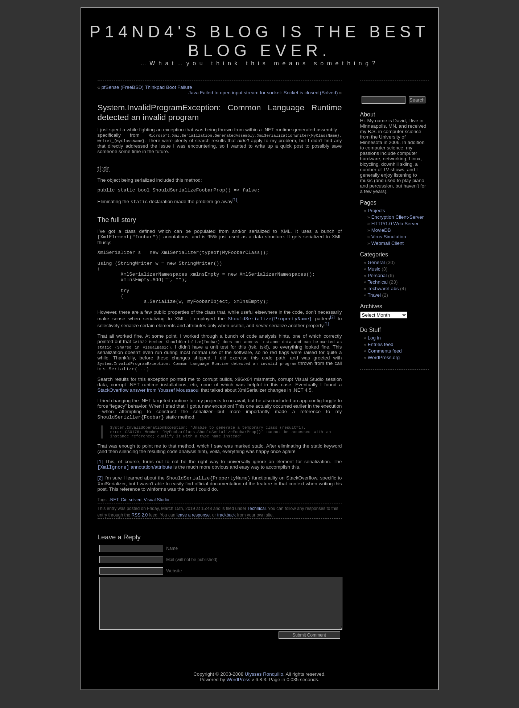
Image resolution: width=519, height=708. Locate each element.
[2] (332, 317)
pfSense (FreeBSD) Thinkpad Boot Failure (147, 87)
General (376, 262)
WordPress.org (384, 357)
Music (374, 269)
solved (135, 503)
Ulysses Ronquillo (264, 677)
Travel (374, 295)
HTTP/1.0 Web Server (395, 223)
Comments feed (385, 351)
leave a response (193, 518)
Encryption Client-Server (397, 217)
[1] (234, 200)
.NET (114, 503)
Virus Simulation (388, 236)
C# (123, 503)
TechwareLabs (383, 288)
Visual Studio (156, 503)
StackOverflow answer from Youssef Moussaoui (149, 390)
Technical (256, 511)
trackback (226, 518)
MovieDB (381, 230)
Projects (376, 210)
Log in (374, 338)
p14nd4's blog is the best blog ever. (260, 41)
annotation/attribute (135, 470)
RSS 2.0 (140, 518)
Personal (377, 275)
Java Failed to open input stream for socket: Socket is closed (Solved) (263, 92)
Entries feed (381, 344)
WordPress (238, 683)
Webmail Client (387, 243)
